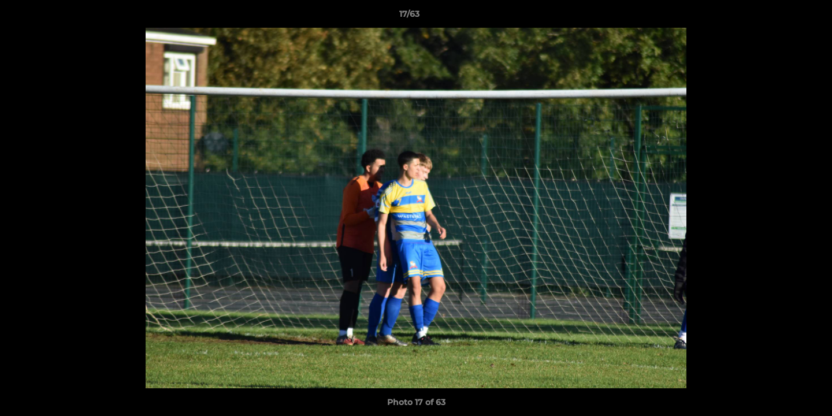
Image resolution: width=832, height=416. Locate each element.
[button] (783, 17)
